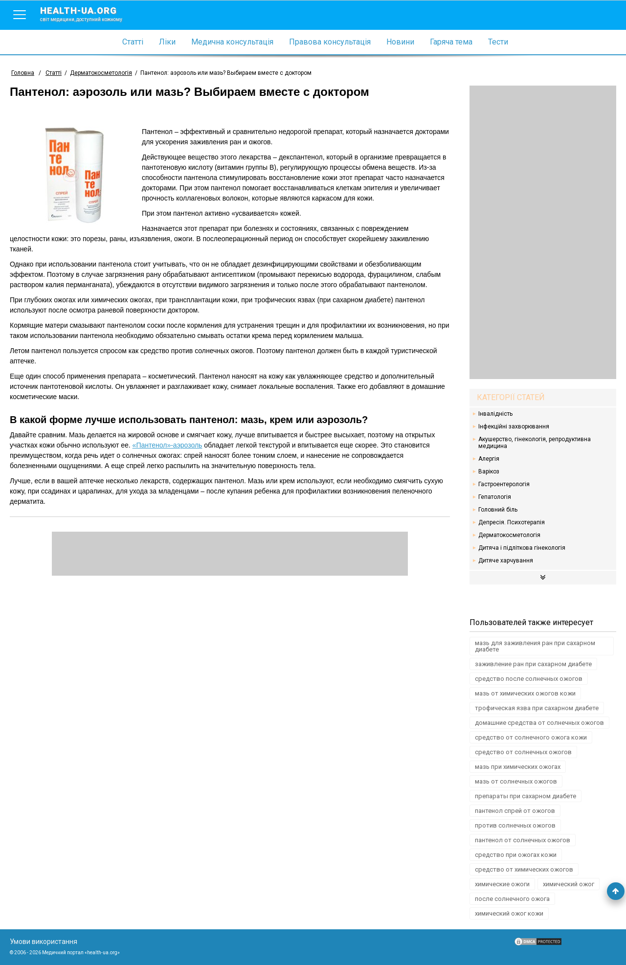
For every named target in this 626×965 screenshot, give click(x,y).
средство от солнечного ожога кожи (531, 737)
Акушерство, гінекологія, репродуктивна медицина (534, 442)
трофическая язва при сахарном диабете (537, 708)
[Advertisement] (543, 232)
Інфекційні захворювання (513, 426)
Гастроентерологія (504, 484)
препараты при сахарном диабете (525, 796)
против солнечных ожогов (515, 825)
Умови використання (43, 941)
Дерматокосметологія (509, 535)
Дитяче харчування (505, 560)
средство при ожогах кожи (516, 854)
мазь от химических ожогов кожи (525, 693)
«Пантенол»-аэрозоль (167, 445)
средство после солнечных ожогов (528, 678)
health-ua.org (89, 13)
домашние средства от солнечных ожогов (539, 722)
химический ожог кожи (509, 913)
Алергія (488, 458)
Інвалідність (495, 413)
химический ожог (568, 884)
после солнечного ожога (512, 898)
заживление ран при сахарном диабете (533, 664)
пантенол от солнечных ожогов (522, 840)
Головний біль (497, 509)
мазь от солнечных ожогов (516, 781)
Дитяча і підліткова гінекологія (521, 547)
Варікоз (488, 471)
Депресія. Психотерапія (511, 522)
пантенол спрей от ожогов (515, 810)
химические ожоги (502, 884)
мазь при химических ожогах (517, 766)
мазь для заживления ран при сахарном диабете (535, 646)
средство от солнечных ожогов (523, 752)
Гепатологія (494, 497)
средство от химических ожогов (524, 869)
